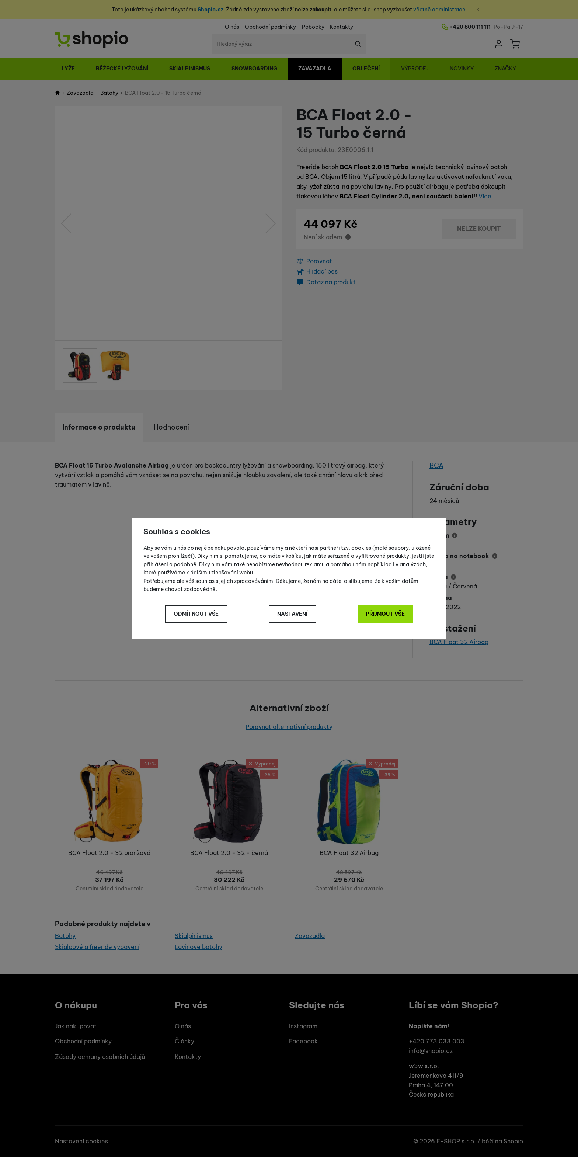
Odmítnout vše (196, 614)
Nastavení (292, 614)
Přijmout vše (385, 614)
